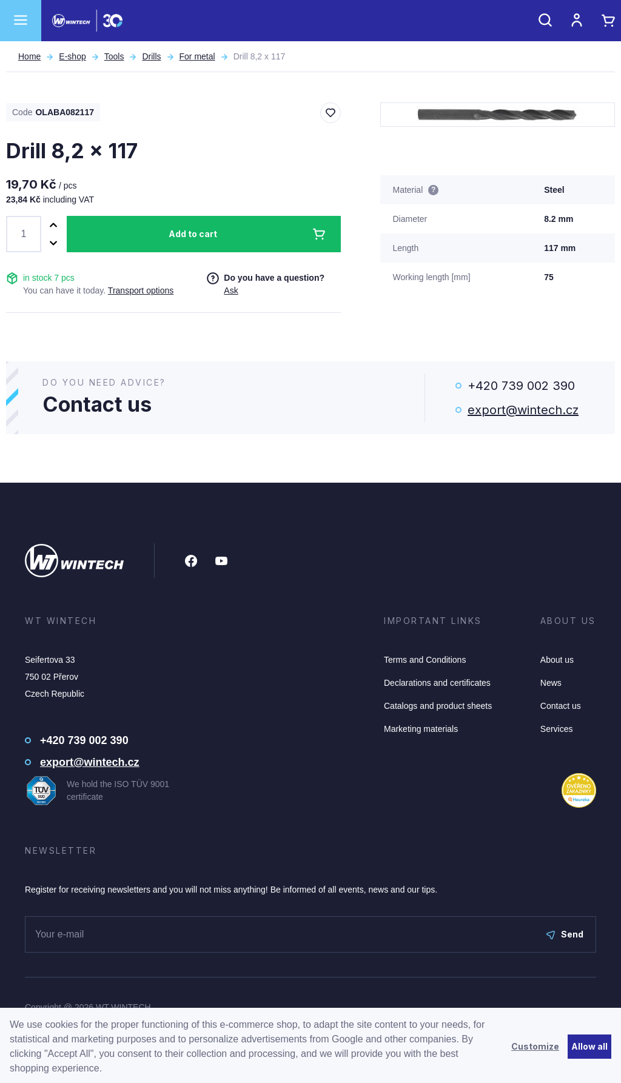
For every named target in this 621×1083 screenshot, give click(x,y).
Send (564, 934)
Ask (231, 290)
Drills (151, 56)
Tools (114, 56)
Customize (535, 1046)
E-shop (72, 56)
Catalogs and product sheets (438, 706)
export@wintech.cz (523, 410)
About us (557, 660)
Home (29, 56)
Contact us (560, 706)
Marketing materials (421, 729)
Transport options (140, 290)
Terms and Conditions (425, 660)
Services (556, 729)
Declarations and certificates (437, 683)
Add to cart (193, 234)
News (551, 683)
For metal (197, 56)
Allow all (589, 1046)
